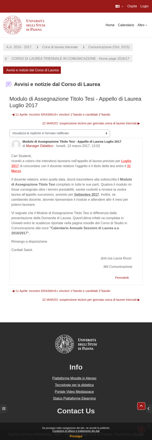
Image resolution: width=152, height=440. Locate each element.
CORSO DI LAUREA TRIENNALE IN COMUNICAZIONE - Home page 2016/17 (70, 58)
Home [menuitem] (110, 25)
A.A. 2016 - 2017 (18, 47)
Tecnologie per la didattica (74, 385)
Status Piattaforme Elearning (74, 398)
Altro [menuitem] (141, 25)
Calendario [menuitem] (126, 25)
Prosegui (76, 436)
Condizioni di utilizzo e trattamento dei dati (76, 431)
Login (144, 6)
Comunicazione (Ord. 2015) (109, 47)
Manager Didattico (39, 146)
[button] (119, 6)
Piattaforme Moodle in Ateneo (74, 378)
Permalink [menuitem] (122, 277)
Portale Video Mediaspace (74, 391)
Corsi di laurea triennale (60, 47)
